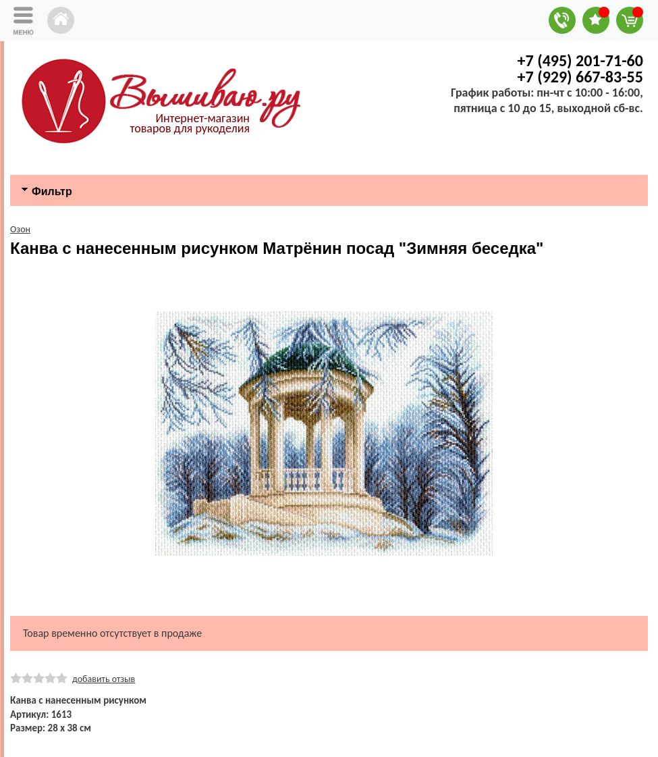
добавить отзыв (103, 679)
